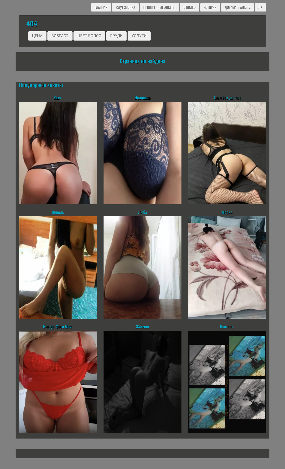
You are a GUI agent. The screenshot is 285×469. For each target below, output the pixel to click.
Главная (101, 7)
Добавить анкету (237, 7)
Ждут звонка (125, 7)
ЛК (260, 7)
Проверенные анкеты (159, 7)
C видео (189, 7)
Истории (210, 7)
